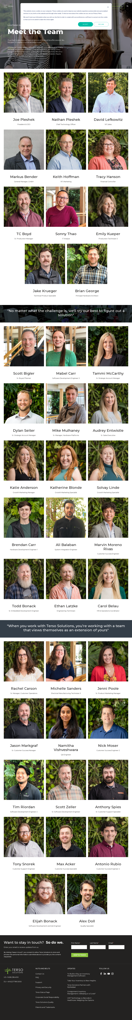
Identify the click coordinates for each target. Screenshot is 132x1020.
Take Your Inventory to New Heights (81, 981)
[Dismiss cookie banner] (108, 7)
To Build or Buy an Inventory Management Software (78, 975)
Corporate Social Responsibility (47, 997)
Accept (85, 24)
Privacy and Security (43, 987)
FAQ (37, 977)
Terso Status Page (43, 992)
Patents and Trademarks (45, 1007)
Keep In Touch (80, 955)
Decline (101, 24)
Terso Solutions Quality (45, 1002)
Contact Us (40, 974)
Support (39, 982)
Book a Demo (115, 6)
